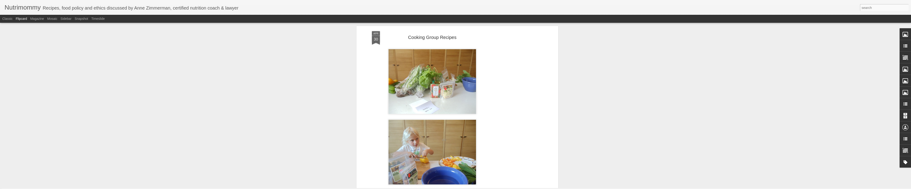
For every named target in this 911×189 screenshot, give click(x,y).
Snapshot (81, 18)
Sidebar (66, 18)
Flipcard (21, 18)
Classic (7, 18)
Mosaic (52, 18)
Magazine (37, 18)
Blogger (470, 186)
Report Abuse (483, 186)
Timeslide (98, 18)
